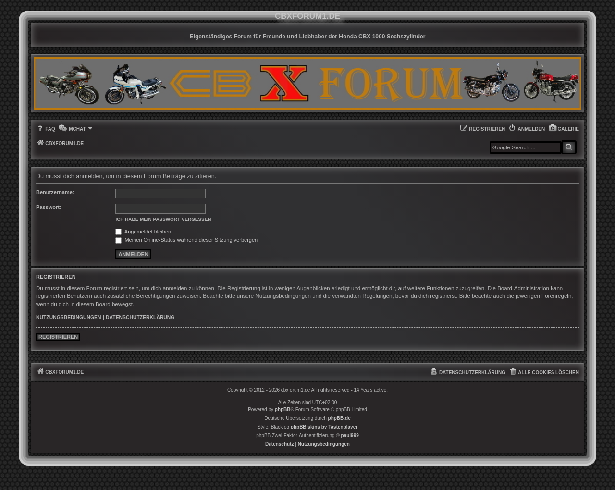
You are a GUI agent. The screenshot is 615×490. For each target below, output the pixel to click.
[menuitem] (563, 129)
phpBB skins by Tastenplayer (324, 426)
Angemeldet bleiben (143, 231)
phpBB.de (339, 418)
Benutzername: (55, 192)
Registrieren (58, 337)
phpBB (283, 409)
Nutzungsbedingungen (68, 317)
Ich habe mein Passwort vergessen (163, 218)
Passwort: (49, 207)
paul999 (350, 435)
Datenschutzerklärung (140, 317)
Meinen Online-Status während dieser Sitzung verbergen (186, 240)
